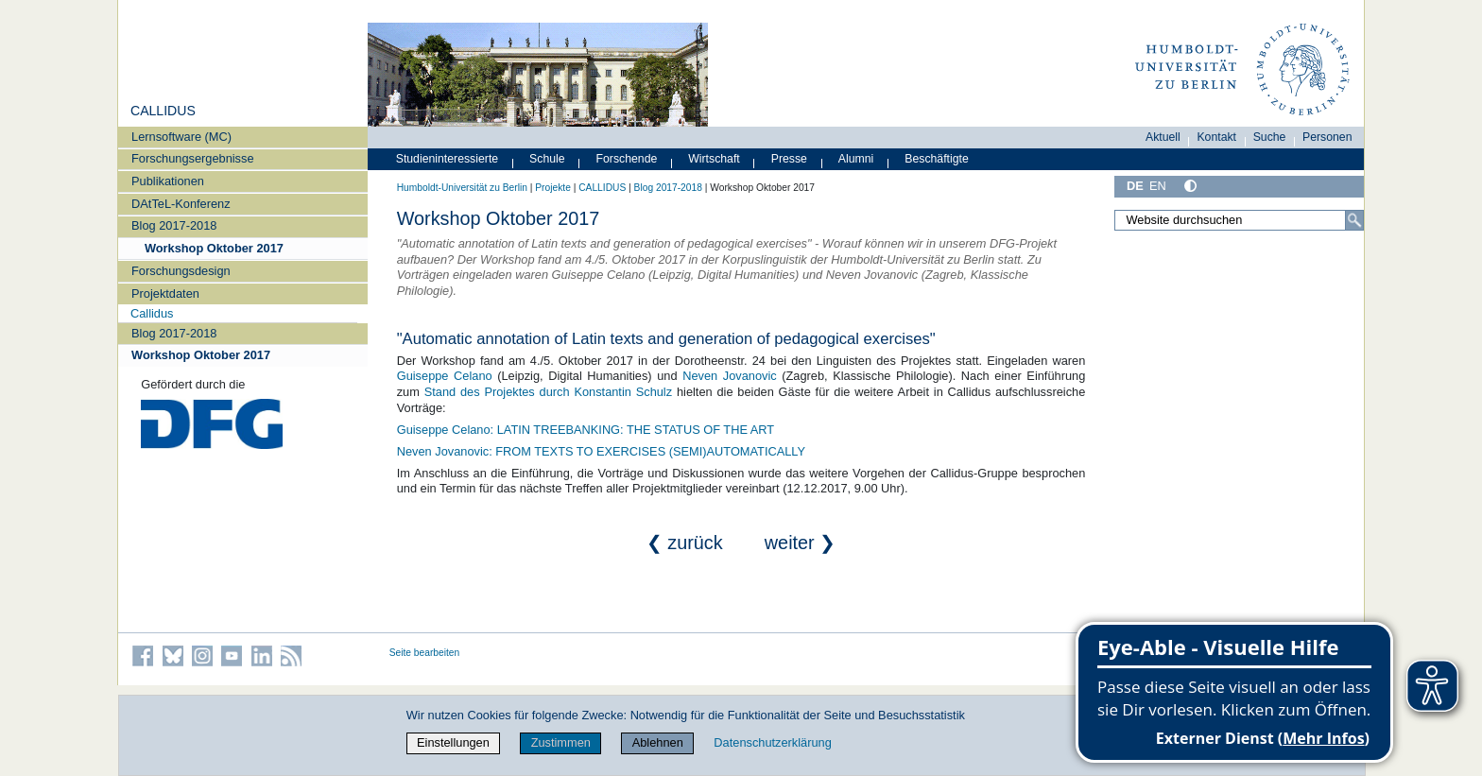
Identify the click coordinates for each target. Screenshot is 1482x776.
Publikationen (167, 181)
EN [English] (1157, 186)
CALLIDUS (163, 110)
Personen (1327, 137)
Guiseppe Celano (444, 376)
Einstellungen (453, 742)
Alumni (856, 158)
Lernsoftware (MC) (181, 136)
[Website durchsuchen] (1239, 220)
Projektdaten (165, 293)
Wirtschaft (714, 158)
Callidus (152, 313)
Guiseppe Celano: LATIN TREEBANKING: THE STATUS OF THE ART (585, 429)
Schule (547, 158)
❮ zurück (702, 542)
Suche (1269, 137)
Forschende (627, 158)
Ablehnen (657, 742)
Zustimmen (561, 742)
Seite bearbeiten (424, 652)
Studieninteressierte (447, 158)
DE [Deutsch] (1135, 186)
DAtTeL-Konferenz (181, 204)
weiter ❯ (800, 542)
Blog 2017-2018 (173, 225)
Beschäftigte (937, 158)
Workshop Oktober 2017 (214, 248)
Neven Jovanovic (729, 376)
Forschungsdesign (181, 271)
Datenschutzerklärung (772, 742)
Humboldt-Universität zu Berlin (462, 187)
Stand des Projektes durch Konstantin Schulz (548, 392)
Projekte (553, 187)
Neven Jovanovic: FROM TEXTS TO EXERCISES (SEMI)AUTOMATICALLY (601, 451)
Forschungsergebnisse (192, 158)
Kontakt (1216, 137)
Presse (789, 158)
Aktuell (1163, 137)
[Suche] (1354, 220)
